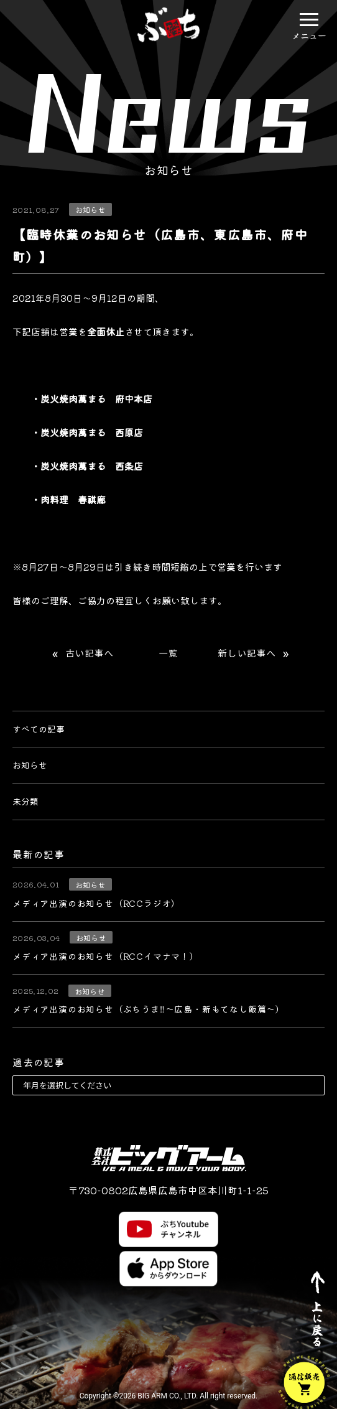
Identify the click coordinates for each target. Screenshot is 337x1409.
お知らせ (29, 765)
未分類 (25, 801)
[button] (309, 19)
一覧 (168, 653)
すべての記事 (38, 729)
